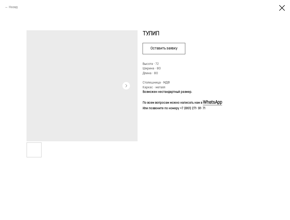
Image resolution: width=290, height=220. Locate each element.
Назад (13, 7)
